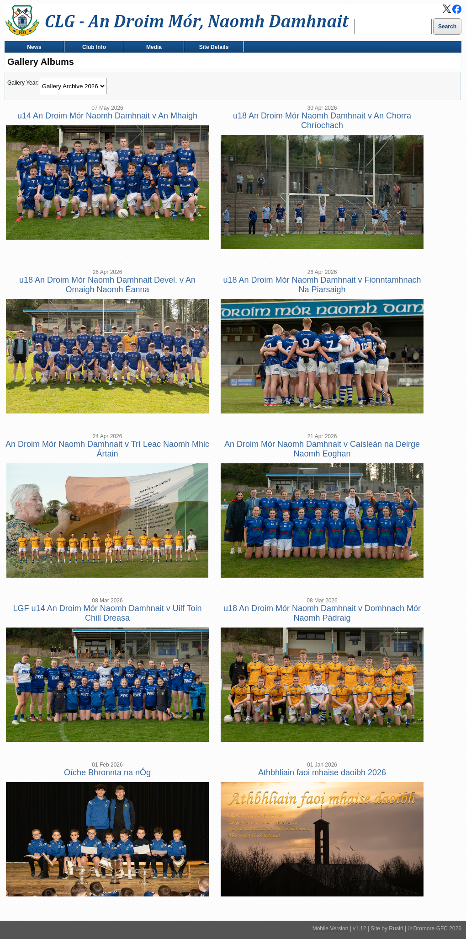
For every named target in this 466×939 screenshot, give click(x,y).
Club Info (92, 48)
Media (152, 48)
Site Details (211, 48)
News (32, 48)
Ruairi (396, 928)
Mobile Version (330, 928)
